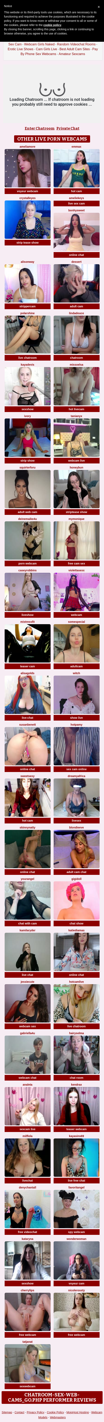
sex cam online (76, 769)
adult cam (76, 306)
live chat (27, 975)
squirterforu (27, 467)
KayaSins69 (76, 1136)
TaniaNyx (76, 416)
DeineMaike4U (27, 519)
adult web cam (27, 512)
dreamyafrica (76, 776)
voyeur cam (76, 1283)
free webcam (27, 1334)
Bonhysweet (76, 210)
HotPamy (76, 724)
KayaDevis (27, 364)
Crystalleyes (27, 198)
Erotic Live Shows (20, 49)
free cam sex (76, 563)
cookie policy (52, 25)
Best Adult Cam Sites (74, 49)
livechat (27, 1180)
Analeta (27, 1084)
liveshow (27, 615)
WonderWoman (76, 1238)
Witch (76, 673)
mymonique (76, 519)
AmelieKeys (76, 198)
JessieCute (27, 981)
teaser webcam (76, 1129)
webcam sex (27, 1026)
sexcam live (27, 1129)
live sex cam (76, 203)
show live (76, 717)
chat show (76, 923)
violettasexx (76, 570)
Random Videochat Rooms (76, 44)
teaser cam (27, 666)
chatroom (76, 357)
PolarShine (27, 313)
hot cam (76, 191)
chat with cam (27, 923)
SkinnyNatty (27, 827)
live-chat (27, 717)
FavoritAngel (76, 1187)
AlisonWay (27, 261)
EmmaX (76, 146)
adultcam (76, 666)
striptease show (76, 512)
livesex (76, 820)
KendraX (76, 1084)
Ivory (27, 416)
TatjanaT (28, 1341)
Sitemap (7, 1412)
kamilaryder (27, 930)
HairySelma (76, 1033)
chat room (76, 1077)
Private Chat (67, 128)
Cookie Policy (55, 1412)
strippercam (27, 306)
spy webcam (76, 1232)
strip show (27, 460)
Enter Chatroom (40, 128)
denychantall (27, 1187)
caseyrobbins (27, 570)
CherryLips (27, 1290)
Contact (19, 1412)
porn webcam (27, 563)
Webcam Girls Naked (39, 44)
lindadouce (76, 313)
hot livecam (76, 409)
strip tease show (28, 242)
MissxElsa (76, 364)
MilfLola (27, 1136)
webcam (76, 615)
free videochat (27, 1232)
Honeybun (76, 467)
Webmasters (58, 1417)
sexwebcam (27, 1386)
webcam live (76, 460)
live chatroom (27, 357)
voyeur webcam (27, 191)
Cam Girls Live (46, 49)
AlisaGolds (27, 673)
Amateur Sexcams (72, 54)
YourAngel (27, 879)
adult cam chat (76, 872)
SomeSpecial (76, 621)
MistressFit (27, 621)
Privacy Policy (35, 1412)
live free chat (76, 1180)
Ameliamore (27, 146)
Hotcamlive (76, 981)
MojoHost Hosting (78, 1412)
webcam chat (27, 1077)
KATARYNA (27, 1238)
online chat (76, 255)
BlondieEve (76, 827)
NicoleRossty (76, 1290)
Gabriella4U (27, 1033)
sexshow (27, 409)
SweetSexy (27, 776)
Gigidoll (77, 879)
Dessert (77, 261)
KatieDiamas (76, 930)
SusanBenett (27, 724)
